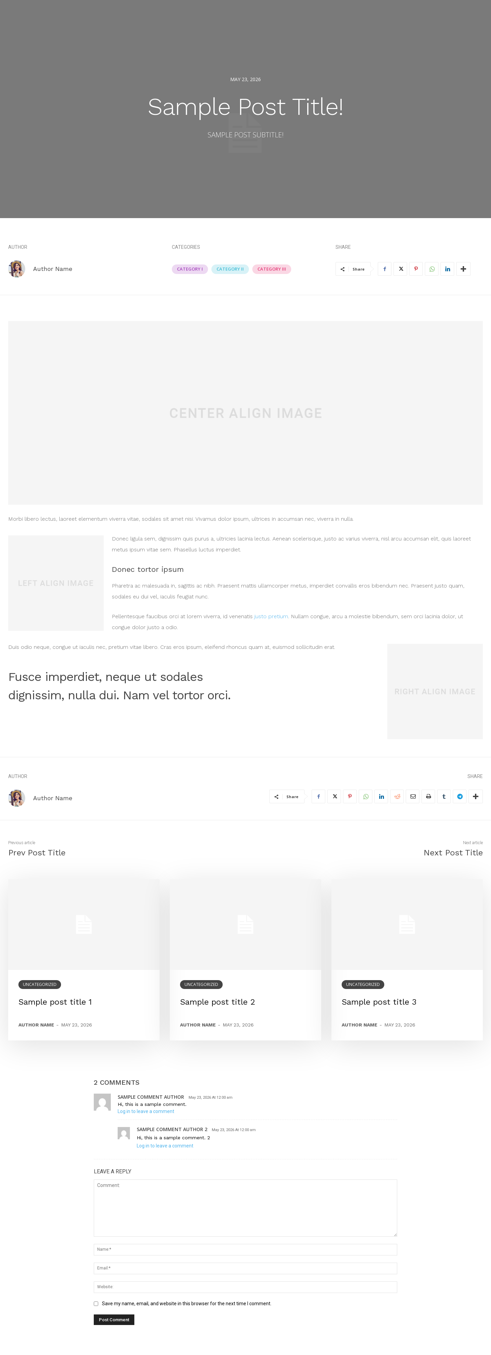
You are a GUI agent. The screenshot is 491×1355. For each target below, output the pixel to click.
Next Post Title (453, 852)
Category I (190, 269)
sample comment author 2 (172, 1129)
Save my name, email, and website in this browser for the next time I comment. (186, 1303)
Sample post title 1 (55, 1002)
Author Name (52, 268)
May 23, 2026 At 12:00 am (211, 1097)
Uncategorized (40, 984)
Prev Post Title (36, 852)
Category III (271, 269)
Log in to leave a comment (146, 1111)
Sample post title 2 (217, 1002)
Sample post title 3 (379, 1002)
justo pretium (271, 616)
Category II (230, 269)
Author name (36, 1024)
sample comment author (151, 1097)
